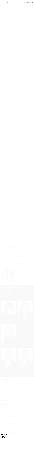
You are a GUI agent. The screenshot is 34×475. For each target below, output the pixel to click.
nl (10, 2)
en (7, 2)
